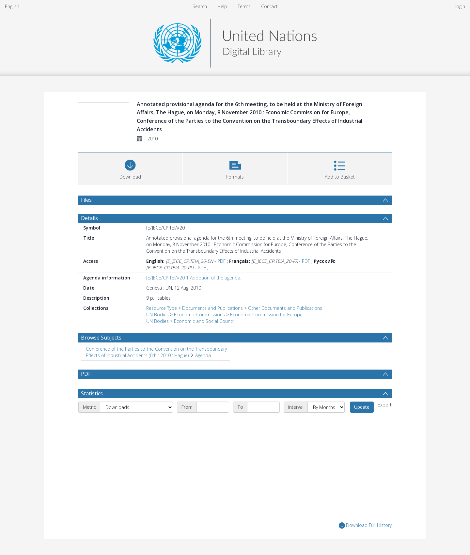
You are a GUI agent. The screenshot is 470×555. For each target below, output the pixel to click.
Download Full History (365, 525)
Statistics (92, 393)
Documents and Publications (212, 308)
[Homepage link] (235, 41)
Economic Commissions (199, 314)
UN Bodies (157, 314)
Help (222, 6)
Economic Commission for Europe (266, 314)
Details (89, 218)
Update (361, 407)
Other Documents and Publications (285, 308)
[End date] (263, 407)
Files (86, 199)
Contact (269, 6)
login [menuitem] (460, 6)
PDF (221, 261)
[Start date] (212, 407)
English (12, 6)
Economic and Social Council (204, 321)
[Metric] (136, 407)
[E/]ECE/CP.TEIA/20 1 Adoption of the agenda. (193, 278)
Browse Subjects (101, 337)
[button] (235, 167)
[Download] (130, 167)
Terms (244, 6)
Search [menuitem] (200, 6)
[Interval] (326, 407)
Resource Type (161, 308)
